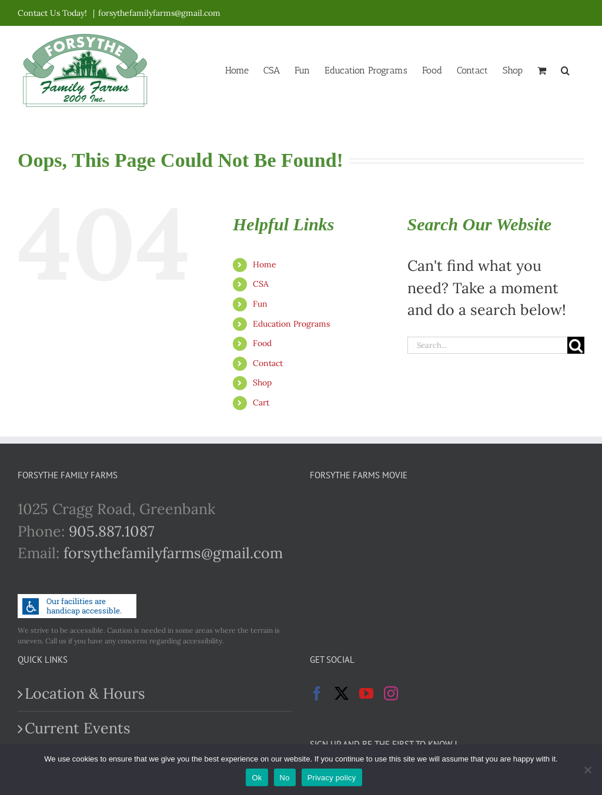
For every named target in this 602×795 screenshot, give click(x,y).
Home (264, 264)
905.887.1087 (112, 531)
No (285, 777)
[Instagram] (391, 693)
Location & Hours (85, 693)
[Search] (575, 345)
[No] (587, 770)
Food (262, 343)
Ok (257, 777)
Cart (261, 402)
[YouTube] (366, 693)
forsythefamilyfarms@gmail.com (159, 13)
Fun (260, 303)
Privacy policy (331, 777)
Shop (262, 382)
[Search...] (487, 345)
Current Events (78, 728)
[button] (565, 69)
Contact (268, 363)
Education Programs (291, 323)
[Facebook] (317, 693)
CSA (261, 284)
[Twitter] (342, 693)
